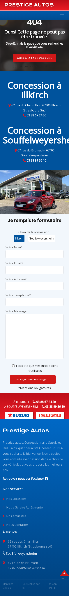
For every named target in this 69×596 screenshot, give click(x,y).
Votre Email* (34, 266)
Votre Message (34, 334)
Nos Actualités (16, 516)
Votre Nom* (34, 250)
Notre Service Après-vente (24, 507)
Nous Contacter (17, 525)
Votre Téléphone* (34, 298)
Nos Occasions (16, 499)
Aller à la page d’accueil (34, 58)
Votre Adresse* (34, 282)
